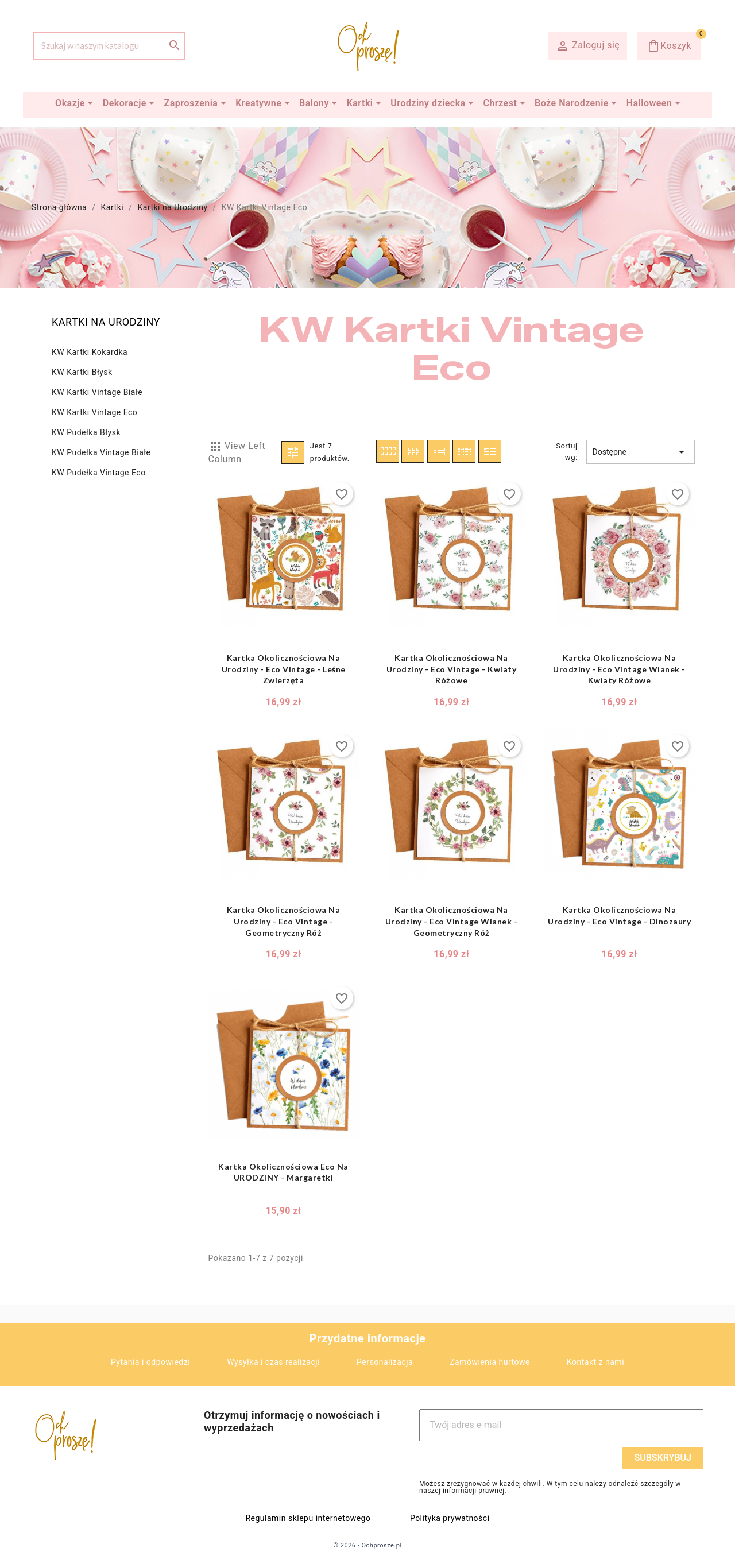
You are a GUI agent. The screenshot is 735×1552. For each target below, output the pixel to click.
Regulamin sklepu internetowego (307, 1518)
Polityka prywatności (450, 1518)
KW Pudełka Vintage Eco (99, 472)
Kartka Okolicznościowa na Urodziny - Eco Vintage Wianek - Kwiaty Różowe (619, 669)
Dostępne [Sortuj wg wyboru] (640, 452)
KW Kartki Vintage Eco (94, 412)
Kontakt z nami (595, 1362)
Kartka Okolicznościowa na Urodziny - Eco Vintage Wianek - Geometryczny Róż (451, 921)
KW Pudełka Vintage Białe (101, 452)
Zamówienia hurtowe (490, 1362)
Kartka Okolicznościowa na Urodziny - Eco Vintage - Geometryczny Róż (284, 921)
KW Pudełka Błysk (86, 432)
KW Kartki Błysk (82, 372)
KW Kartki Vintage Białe (97, 392)
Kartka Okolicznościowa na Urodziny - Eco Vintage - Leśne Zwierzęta (284, 669)
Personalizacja (385, 1362)
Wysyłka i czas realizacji (273, 1362)
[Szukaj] (109, 46)
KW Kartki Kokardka (89, 352)
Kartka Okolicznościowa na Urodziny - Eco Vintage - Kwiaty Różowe (451, 669)
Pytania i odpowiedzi (150, 1362)
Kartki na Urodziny (106, 322)
